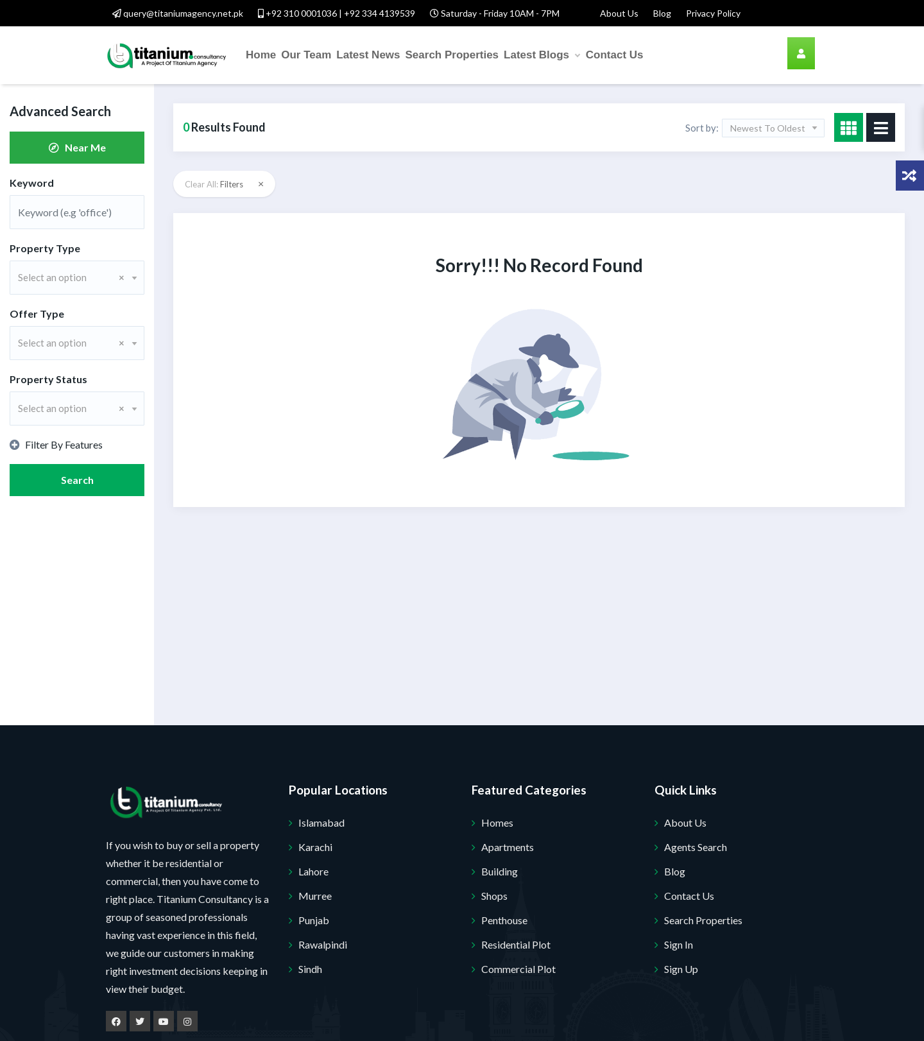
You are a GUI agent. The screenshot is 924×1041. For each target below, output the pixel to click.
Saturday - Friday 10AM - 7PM (495, 13)
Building (499, 871)
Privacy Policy (713, 13)
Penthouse (504, 920)
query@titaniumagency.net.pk (177, 13)
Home (261, 55)
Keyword (32, 182)
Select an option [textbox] (71, 277)
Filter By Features (56, 444)
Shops (494, 896)
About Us (619, 13)
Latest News (368, 55)
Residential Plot (516, 944)
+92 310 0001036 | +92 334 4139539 (336, 13)
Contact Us (615, 55)
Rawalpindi (322, 944)
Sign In (678, 944)
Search (77, 480)
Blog (662, 13)
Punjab (313, 920)
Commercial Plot (518, 969)
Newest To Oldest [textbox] (767, 128)
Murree (315, 896)
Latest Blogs (541, 55)
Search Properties (452, 55)
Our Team (306, 55)
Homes (497, 822)
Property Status (48, 379)
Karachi (315, 847)
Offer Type (37, 313)
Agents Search (695, 847)
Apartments (507, 847)
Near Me (77, 147)
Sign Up (681, 969)
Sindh (310, 969)
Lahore (313, 871)
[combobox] (77, 278)
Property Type (45, 248)
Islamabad (321, 822)
